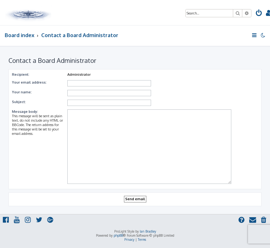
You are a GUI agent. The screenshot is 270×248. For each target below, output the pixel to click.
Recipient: (20, 74)
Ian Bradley (148, 231)
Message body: (25, 111)
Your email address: (29, 82)
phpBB (118, 235)
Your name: (22, 92)
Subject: (19, 102)
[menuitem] (259, 13)
